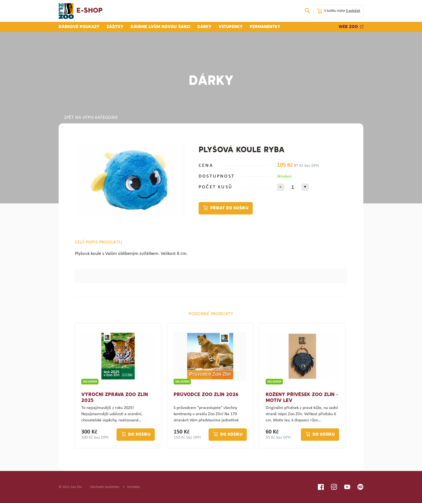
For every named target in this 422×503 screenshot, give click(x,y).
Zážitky (115, 27)
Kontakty (133, 487)
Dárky (204, 27)
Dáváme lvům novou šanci (160, 27)
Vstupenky (231, 27)
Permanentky (265, 27)
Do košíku (139, 434)
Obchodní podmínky (104, 487)
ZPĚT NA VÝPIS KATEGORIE (89, 117)
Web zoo (351, 27)
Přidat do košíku (229, 208)
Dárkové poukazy (79, 27)
